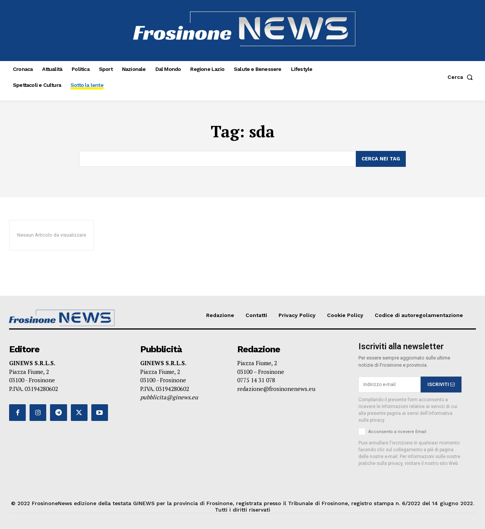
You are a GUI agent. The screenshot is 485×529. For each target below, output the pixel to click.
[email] (389, 384)
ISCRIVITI (441, 384)
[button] (461, 77)
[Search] (381, 159)
